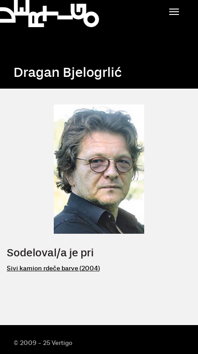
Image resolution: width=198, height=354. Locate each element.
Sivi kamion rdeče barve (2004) (53, 268)
